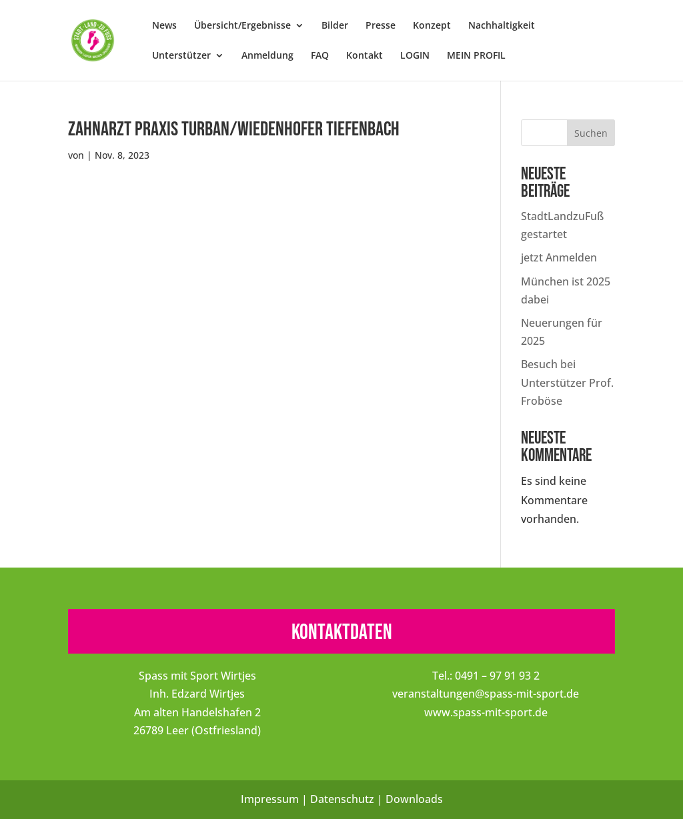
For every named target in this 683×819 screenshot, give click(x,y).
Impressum (270, 799)
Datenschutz (342, 799)
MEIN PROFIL (476, 56)
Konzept (432, 26)
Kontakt (364, 56)
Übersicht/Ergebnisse (242, 26)
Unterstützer (181, 56)
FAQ (320, 56)
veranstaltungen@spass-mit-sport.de (485, 693)
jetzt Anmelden (559, 257)
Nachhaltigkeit (501, 26)
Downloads (414, 799)
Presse (381, 26)
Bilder (334, 26)
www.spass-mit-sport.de (486, 712)
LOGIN (415, 56)
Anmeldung (267, 56)
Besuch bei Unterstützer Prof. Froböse (567, 382)
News (164, 26)
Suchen (591, 133)
